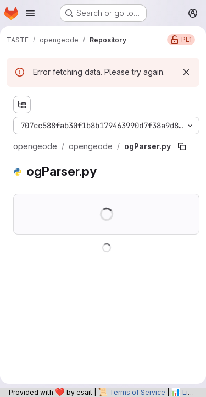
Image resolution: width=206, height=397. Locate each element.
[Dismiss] (186, 72)
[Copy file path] (182, 146)
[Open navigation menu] (30, 13)
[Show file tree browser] (22, 104)
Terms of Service (137, 392)
